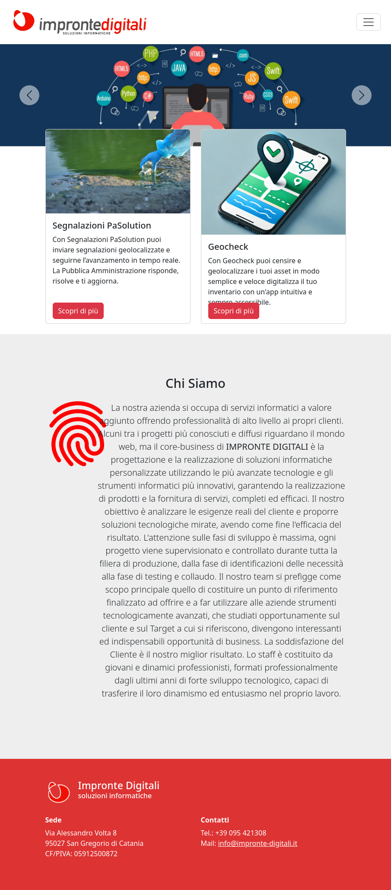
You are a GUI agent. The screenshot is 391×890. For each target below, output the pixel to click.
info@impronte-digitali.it (257, 843)
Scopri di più (78, 311)
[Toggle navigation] (368, 22)
